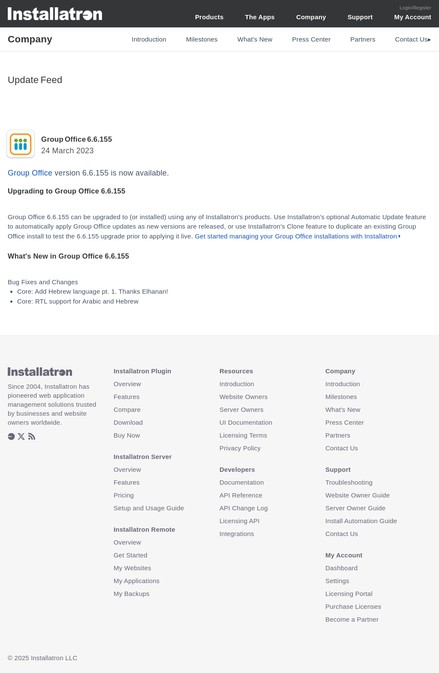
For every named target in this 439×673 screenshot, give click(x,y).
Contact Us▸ (413, 39)
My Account (412, 17)
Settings (337, 580)
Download (128, 422)
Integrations (237, 533)
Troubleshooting (349, 482)
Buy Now (127, 435)
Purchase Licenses (353, 606)
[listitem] (11, 437)
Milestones (202, 39)
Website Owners (244, 396)
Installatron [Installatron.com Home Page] (55, 13)
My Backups (132, 593)
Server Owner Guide (355, 508)
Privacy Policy (240, 448)
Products (209, 17)
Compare (127, 409)
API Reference (241, 495)
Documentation (242, 482)
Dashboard (341, 568)
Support (360, 17)
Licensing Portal (349, 593)
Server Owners (242, 409)
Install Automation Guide (361, 520)
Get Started (130, 555)
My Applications (136, 580)
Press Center (311, 39)
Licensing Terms (243, 435)
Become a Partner (352, 619)
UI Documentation (246, 422)
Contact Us (341, 448)
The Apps (260, 17)
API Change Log (244, 508)
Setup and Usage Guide (149, 508)
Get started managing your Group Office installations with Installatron (296, 236)
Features (127, 396)
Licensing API (240, 520)
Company (311, 17)
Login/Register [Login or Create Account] (415, 7)
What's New (255, 39)
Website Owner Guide (357, 495)
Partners (362, 39)
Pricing (124, 495)
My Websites (132, 568)
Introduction (149, 39)
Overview (127, 383)
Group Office (30, 173)
